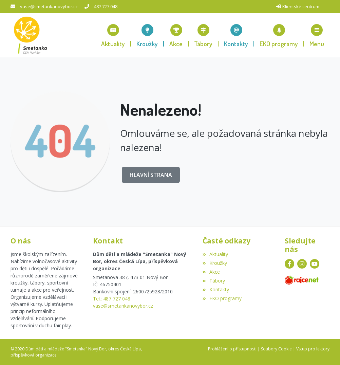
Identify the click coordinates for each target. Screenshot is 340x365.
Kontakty (216, 289)
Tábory (214, 280)
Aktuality (215, 254)
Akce (211, 272)
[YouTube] (314, 264)
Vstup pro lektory (312, 349)
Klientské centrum (300, 6)
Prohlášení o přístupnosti (232, 349)
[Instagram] (302, 264)
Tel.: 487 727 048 (111, 298)
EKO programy (222, 298)
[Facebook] (289, 264)
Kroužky (215, 263)
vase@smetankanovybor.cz (49, 6)
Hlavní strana (151, 175)
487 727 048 (105, 6)
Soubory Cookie (276, 349)
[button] (316, 35)
